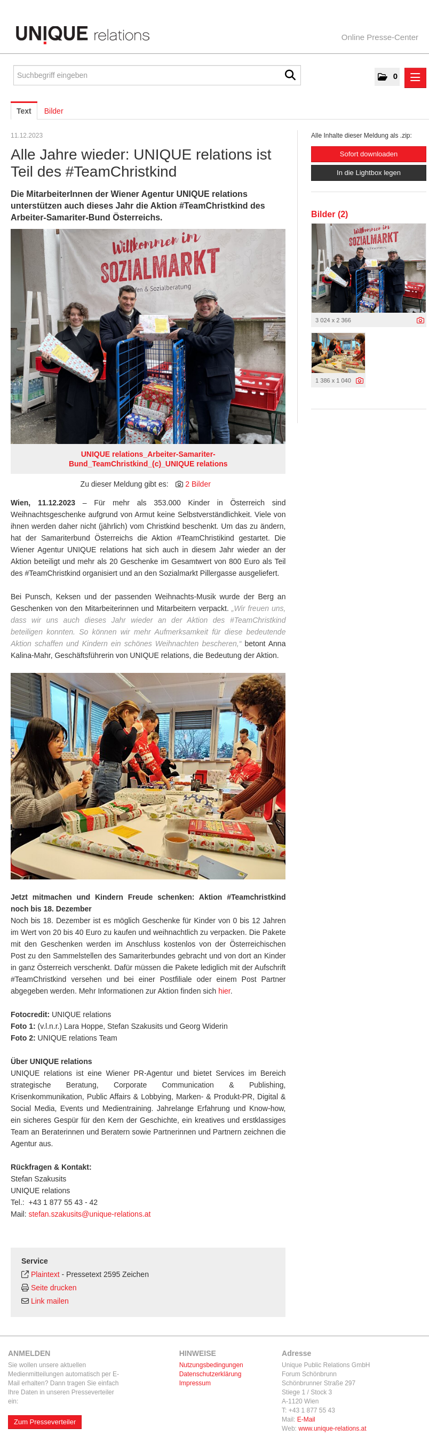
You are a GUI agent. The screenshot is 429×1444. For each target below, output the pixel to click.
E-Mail (306, 1419)
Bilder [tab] (53, 111)
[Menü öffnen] (415, 78)
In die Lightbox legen (369, 173)
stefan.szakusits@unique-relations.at (89, 1214)
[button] (387, 77)
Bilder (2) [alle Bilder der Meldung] (329, 214)
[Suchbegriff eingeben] (157, 75)
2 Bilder (197, 484)
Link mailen (50, 1301)
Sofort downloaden (369, 154)
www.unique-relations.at (332, 1428)
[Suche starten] (290, 75)
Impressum (195, 1383)
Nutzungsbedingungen (211, 1365)
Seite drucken (54, 1287)
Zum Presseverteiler (45, 1422)
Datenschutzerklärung (210, 1374)
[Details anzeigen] (420, 321)
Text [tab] (24, 111)
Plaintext (45, 1274)
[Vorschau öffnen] (148, 336)
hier (224, 991)
